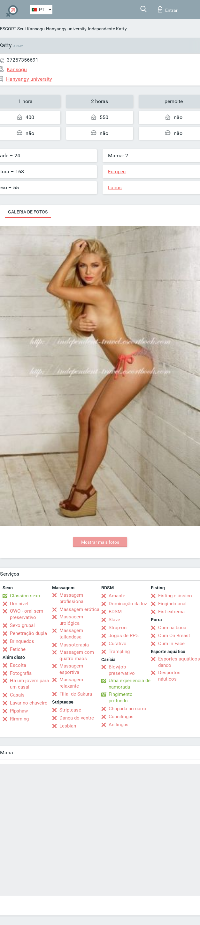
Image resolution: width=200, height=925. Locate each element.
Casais (17, 695)
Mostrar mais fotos (100, 542)
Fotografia (21, 673)
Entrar (168, 9)
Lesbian (67, 726)
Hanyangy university (66, 28)
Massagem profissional (72, 598)
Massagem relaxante (71, 683)
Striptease (70, 710)
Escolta (18, 665)
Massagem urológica (71, 620)
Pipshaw (19, 711)
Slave (114, 620)
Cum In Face (171, 643)
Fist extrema (171, 612)
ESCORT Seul (13, 28)
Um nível (19, 604)
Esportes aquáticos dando (179, 662)
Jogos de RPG (124, 635)
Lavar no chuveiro (29, 703)
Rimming (19, 719)
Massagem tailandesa (71, 634)
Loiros (115, 187)
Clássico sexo (25, 596)
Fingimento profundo (121, 697)
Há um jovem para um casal (29, 684)
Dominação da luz (128, 604)
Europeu (117, 172)
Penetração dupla (28, 633)
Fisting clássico (175, 596)
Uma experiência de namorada (129, 684)
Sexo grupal (22, 625)
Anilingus (118, 724)
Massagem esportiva (71, 669)
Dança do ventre (76, 718)
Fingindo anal (172, 604)
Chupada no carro (127, 709)
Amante (117, 596)
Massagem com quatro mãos (76, 655)
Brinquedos (22, 641)
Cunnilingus (121, 717)
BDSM (115, 612)
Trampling (119, 651)
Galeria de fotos (28, 211)
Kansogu (36, 28)
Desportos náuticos (169, 676)
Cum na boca (172, 627)
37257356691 (22, 60)
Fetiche (18, 649)
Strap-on (118, 627)
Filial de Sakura (75, 694)
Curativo (118, 643)
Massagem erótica (79, 609)
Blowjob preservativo (122, 670)
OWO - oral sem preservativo (26, 614)
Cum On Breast (174, 635)
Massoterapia (74, 645)
